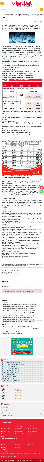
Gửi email (18, 392)
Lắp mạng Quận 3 (32, 426)
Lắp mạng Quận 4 (5, 428)
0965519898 (18, 390)
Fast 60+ (30, 444)
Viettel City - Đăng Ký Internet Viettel (20, 460)
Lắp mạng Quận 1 (5, 426)
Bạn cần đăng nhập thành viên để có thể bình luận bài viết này (18, 291)
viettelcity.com (8, 257)
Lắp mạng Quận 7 (5, 431)
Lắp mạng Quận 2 (19, 426)
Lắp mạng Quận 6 (32, 428)
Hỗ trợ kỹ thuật (19, 395)
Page (2, 436)
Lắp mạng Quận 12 (33, 433)
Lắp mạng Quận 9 (32, 431)
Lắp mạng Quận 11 (20, 433)
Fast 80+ (3, 447)
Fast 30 (30, 442)
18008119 (18, 397)
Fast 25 (17, 442)
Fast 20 (3, 442)
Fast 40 (3, 444)
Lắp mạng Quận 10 (5, 433)
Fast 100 (17, 447)
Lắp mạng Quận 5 (19, 428)
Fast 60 (17, 444)
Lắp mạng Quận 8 (19, 431)
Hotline (18, 389)
